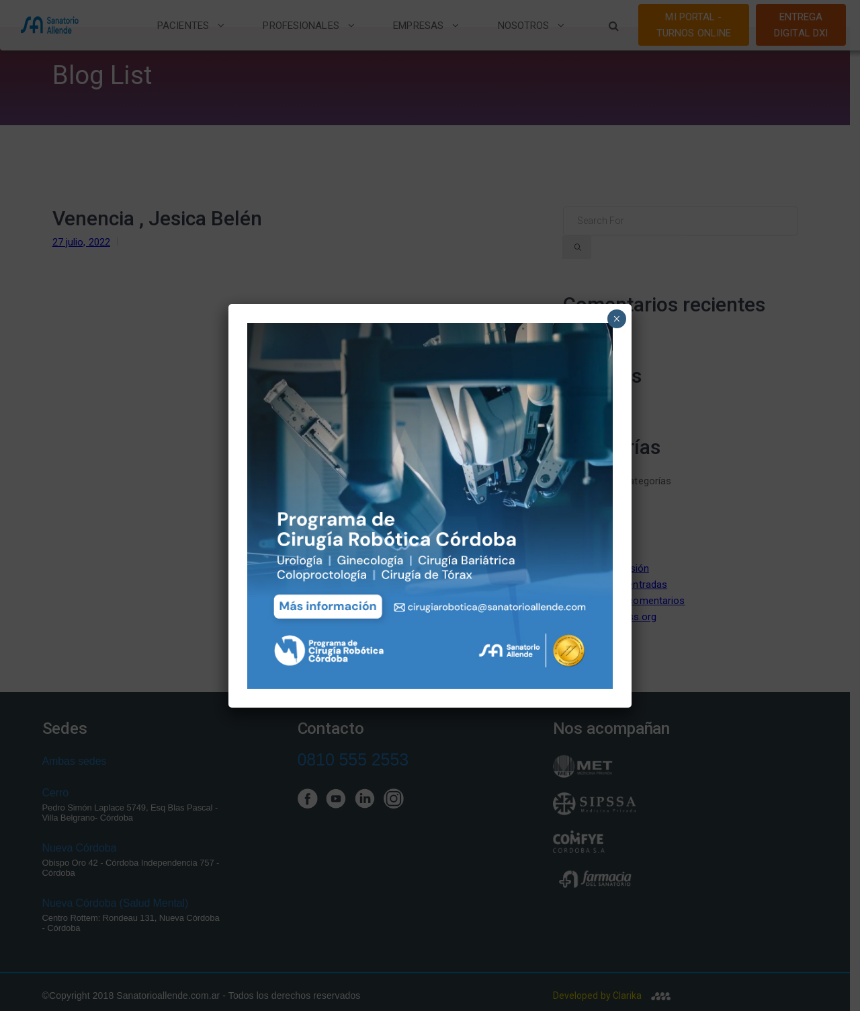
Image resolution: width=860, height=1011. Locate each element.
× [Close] (616, 318)
